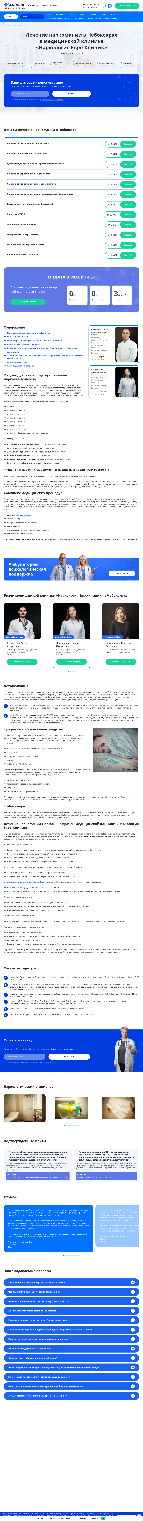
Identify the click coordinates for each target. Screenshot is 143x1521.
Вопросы (93, 14)
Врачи (82, 14)
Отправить (71, 94)
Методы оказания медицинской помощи (103, 19)
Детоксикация (14, 361)
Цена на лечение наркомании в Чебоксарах (28, 342)
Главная (7, 26)
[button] (68, 671)
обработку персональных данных (51, 100)
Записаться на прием (22, 662)
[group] (25, 1118)
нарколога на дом (21, 524)
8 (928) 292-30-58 (91, 4)
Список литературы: (17, 371)
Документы (60, 14)
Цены (48, 14)
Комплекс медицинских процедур (23, 354)
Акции (104, 14)
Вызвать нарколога (127, 6)
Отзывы (72, 14)
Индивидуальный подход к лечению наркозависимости (34, 350)
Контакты (114, 14)
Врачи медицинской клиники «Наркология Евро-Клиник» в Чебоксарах (42, 357)
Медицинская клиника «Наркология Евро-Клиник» (28, 891)
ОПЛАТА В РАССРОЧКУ (17, 346)
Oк (103, 1518)
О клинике (79, 19)
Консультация (121, 573)
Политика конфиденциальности (58, 19)
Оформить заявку (28, 302)
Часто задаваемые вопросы (20, 375)
